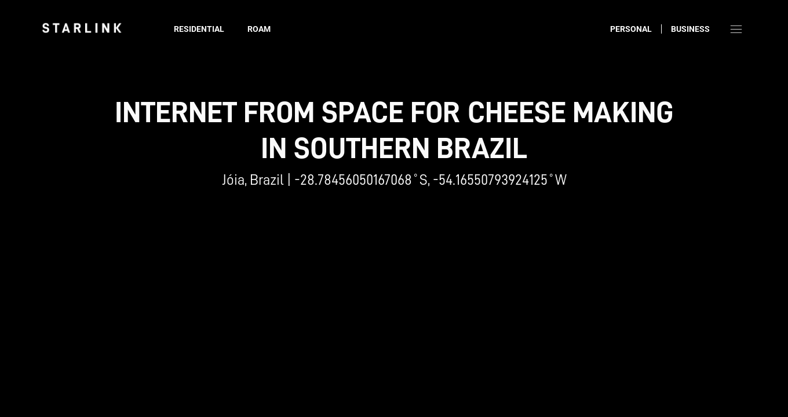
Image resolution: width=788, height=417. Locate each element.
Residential (199, 29)
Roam (259, 29)
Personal (631, 29)
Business (690, 29)
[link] (82, 28)
